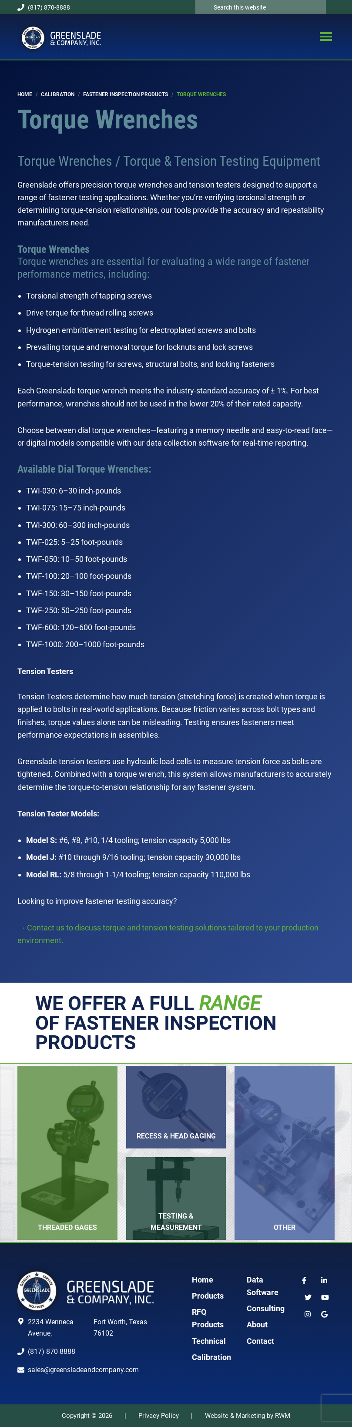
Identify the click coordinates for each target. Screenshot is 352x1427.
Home (202, 1279)
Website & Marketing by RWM (247, 1416)
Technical (209, 1341)
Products (208, 1295)
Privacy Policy (158, 1416)
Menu (326, 37)
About (257, 1324)
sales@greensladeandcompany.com (83, 1370)
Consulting (266, 1308)
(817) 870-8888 (43, 7)
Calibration (211, 1357)
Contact (260, 1341)
